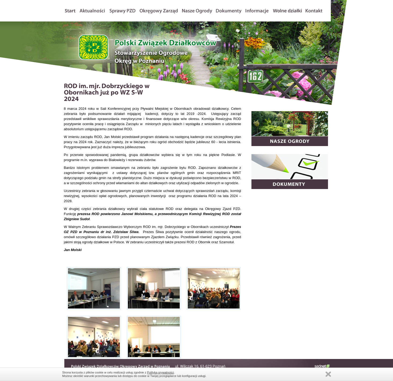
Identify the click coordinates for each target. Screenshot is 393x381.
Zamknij (328, 374)
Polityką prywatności (160, 372)
